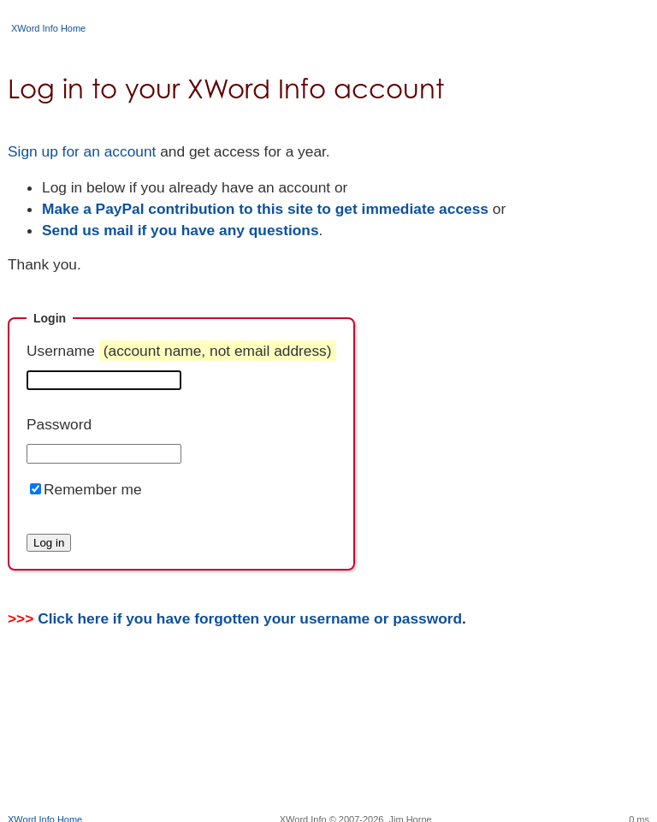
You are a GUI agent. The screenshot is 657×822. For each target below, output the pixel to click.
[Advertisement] (328, 757)
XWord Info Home (48, 28)
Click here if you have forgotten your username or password (250, 618)
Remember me (93, 489)
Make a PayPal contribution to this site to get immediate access (265, 208)
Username (181, 350)
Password (59, 424)
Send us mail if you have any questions (180, 230)
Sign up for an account (82, 151)
